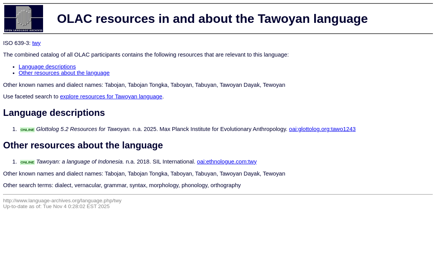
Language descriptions (47, 67)
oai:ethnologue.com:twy (227, 161)
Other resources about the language (64, 73)
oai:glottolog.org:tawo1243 (322, 129)
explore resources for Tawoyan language (111, 96)
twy (36, 43)
